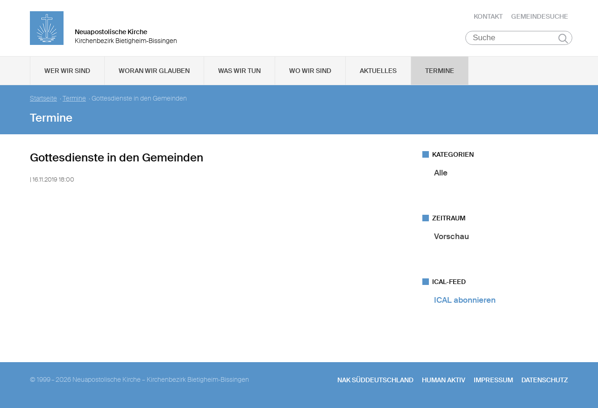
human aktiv (443, 380)
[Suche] (518, 38)
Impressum (493, 380)
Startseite (43, 98)
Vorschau (451, 236)
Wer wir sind (67, 70)
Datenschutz (544, 380)
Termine (439, 70)
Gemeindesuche (539, 16)
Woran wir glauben (154, 70)
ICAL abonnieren (465, 300)
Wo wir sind (310, 70)
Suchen (563, 38)
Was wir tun (239, 70)
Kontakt (488, 16)
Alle (441, 173)
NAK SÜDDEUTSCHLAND (375, 380)
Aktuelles (378, 70)
